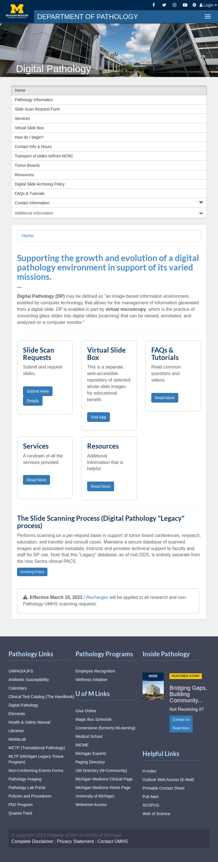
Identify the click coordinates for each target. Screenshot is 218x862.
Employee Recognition (95, 671)
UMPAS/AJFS (21, 671)
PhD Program (21, 804)
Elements (17, 713)
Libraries (16, 730)
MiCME (82, 745)
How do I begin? (29, 137)
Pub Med (150, 796)
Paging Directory (90, 762)
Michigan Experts (91, 753)
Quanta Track (20, 813)
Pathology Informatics (34, 99)
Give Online (86, 711)
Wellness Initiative (91, 679)
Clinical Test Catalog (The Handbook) (41, 696)
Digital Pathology (23, 705)
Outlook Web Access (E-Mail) (168, 779)
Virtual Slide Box (29, 128)
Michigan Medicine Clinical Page (104, 779)
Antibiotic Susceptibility (29, 679)
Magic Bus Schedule (94, 719)
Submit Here (38, 391)
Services (22, 118)
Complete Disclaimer (32, 841)
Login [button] (208, 5)
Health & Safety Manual (29, 722)
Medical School (89, 736)
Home (20, 90)
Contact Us (181, 720)
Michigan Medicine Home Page (103, 787)
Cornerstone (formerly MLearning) (105, 728)
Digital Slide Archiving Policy (40, 184)
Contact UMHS (113, 841)
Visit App (98, 417)
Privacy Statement (75, 841)
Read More (165, 397)
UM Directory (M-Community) (101, 770)
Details (33, 401)
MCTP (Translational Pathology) (37, 748)
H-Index (149, 771)
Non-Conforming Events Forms (36, 770)
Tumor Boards (27, 165)
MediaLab (17, 739)
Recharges (97, 597)
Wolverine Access (91, 804)
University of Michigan (95, 796)
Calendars (18, 688)
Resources (24, 174)
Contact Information (109, 202)
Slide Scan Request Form (37, 109)
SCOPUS (150, 805)
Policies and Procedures (30, 796)
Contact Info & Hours (33, 146)
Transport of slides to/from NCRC (44, 156)
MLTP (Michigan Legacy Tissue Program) (36, 759)
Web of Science (156, 813)
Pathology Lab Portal (27, 787)
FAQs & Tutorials (30, 193)
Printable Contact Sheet (163, 788)
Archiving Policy (32, 572)
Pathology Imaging (25, 779)
